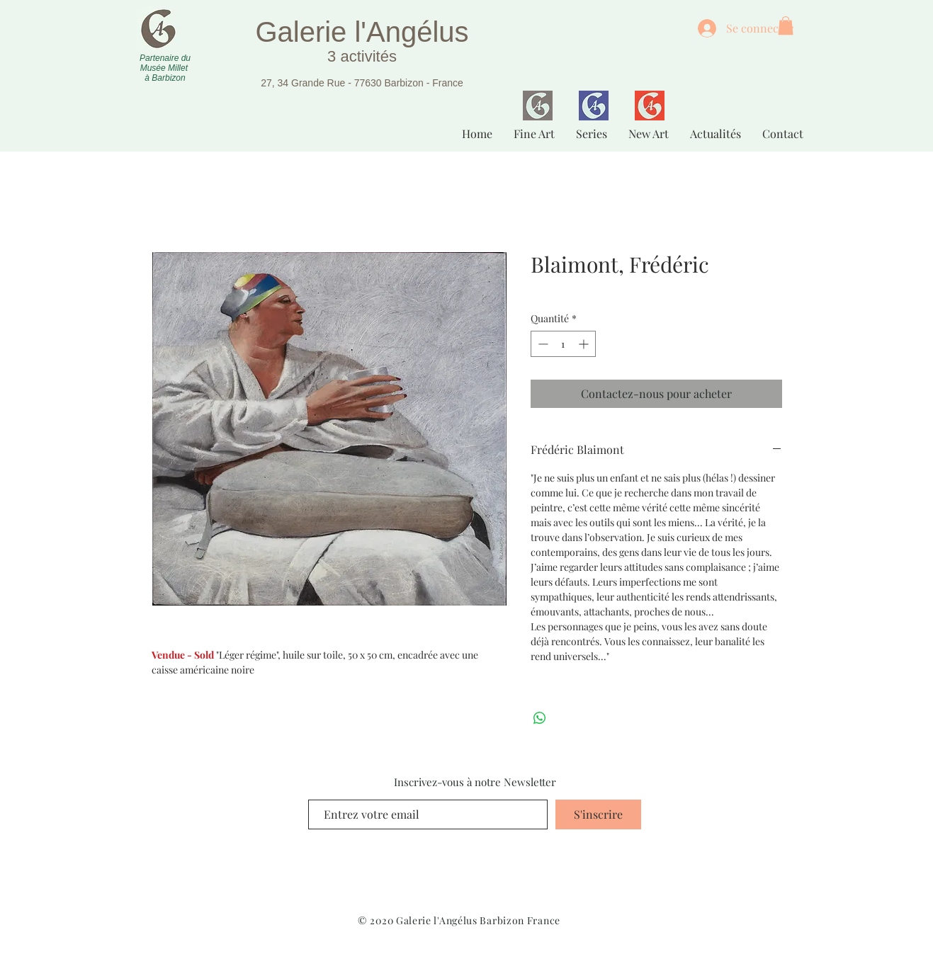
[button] (785, 25)
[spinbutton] (563, 343)
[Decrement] (541, 343)
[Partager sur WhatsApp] (539, 718)
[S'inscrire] (598, 814)
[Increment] (585, 343)
